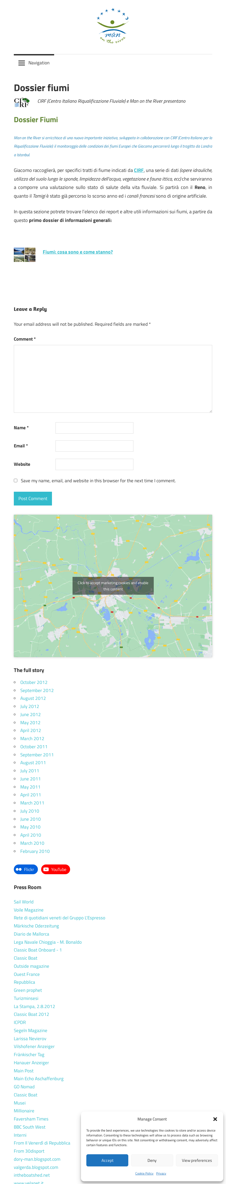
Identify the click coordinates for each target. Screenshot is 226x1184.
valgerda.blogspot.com (36, 1167)
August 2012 (33, 698)
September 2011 (37, 754)
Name (21, 427)
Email (21, 445)
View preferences (197, 1160)
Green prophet (28, 990)
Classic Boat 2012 (31, 1014)
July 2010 (29, 810)
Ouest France (27, 974)
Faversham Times (31, 1118)
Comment (25, 338)
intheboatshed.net (32, 1175)
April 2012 (30, 730)
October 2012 (34, 682)
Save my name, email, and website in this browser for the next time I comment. (98, 480)
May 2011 (30, 786)
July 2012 (29, 706)
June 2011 (30, 778)
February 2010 (35, 851)
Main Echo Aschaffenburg (39, 1078)
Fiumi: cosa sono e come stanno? (78, 251)
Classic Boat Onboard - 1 (38, 949)
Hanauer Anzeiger (31, 1062)
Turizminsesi (26, 998)
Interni (20, 1135)
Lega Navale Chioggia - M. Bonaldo (48, 942)
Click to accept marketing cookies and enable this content (113, 586)
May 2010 (30, 826)
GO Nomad (24, 1086)
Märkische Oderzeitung (36, 925)
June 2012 (30, 714)
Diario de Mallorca (31, 933)
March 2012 (32, 738)
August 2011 (33, 762)
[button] (215, 1119)
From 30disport (29, 1151)
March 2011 (32, 802)
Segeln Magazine (30, 1030)
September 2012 (37, 690)
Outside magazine (31, 966)
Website (22, 464)
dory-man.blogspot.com (37, 1159)
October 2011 (34, 746)
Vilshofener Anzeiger (34, 1046)
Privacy (161, 1173)
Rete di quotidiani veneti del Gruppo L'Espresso (59, 917)
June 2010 (30, 819)
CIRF (139, 170)
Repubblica (24, 982)
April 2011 (30, 794)
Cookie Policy (144, 1173)
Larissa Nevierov (30, 1038)
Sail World (24, 901)
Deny (152, 1160)
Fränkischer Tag (29, 1054)
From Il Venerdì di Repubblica (42, 1142)
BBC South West (29, 1126)
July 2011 (29, 770)
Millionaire (24, 1110)
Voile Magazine (29, 909)
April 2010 (30, 835)
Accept (107, 1160)
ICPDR (20, 1022)
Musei (20, 1102)
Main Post (24, 1070)
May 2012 (30, 722)
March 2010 (32, 843)
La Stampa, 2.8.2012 (34, 1006)
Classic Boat (25, 958)
